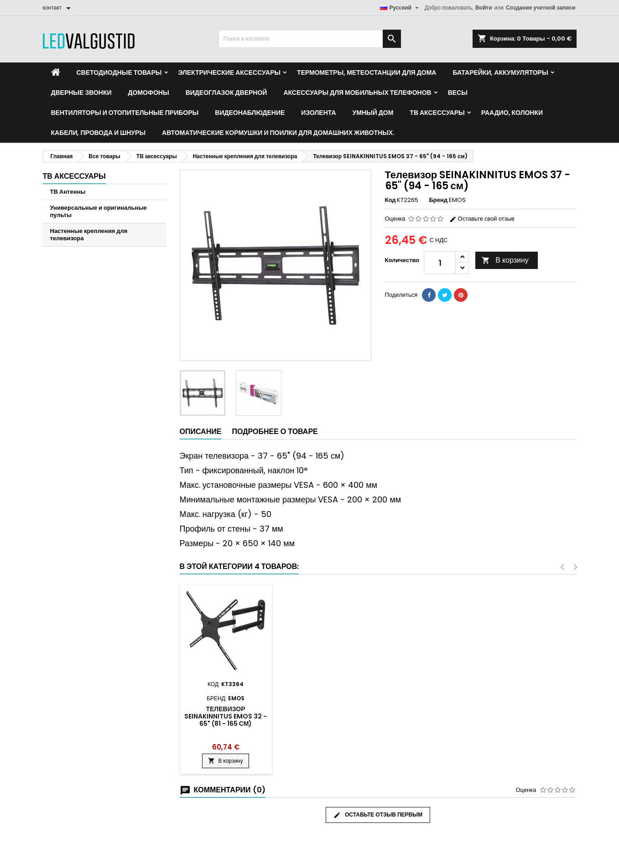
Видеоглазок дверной (226, 92)
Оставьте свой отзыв (482, 218)
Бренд (438, 200)
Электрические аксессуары (229, 72)
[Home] (55, 72)
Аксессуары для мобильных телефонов (357, 92)
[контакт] (58, 8)
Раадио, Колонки (512, 112)
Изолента (318, 112)
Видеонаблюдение (250, 112)
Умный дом (373, 112)
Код (390, 200)
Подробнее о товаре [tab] (274, 431)
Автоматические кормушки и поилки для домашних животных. (278, 132)
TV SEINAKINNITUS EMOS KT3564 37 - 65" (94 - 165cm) (327, 716)
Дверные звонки (81, 92)
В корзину (505, 260)
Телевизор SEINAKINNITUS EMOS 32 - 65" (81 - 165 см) (529, 716)
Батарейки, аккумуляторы (500, 72)
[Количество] (440, 262)
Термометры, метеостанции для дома (366, 72)
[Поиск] (309, 39)
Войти (483, 7)
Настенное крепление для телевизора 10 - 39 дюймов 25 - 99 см (225, 716)
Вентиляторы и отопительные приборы (125, 112)
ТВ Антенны (68, 191)
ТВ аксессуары (437, 112)
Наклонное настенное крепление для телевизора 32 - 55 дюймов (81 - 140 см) (428, 719)
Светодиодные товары (119, 72)
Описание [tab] (201, 431)
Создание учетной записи (541, 7)
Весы (458, 92)
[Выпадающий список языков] (400, 8)
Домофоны (148, 92)
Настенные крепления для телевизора (89, 235)
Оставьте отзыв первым (377, 815)
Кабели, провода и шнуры (98, 132)
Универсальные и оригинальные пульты (98, 211)
